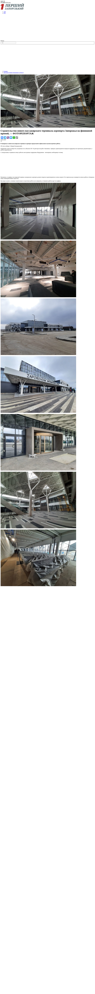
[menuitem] (49, 12)
